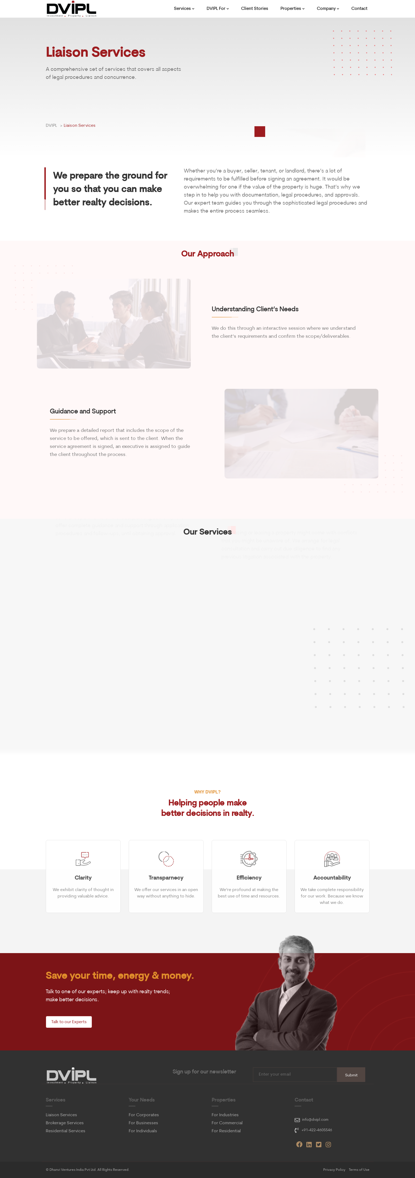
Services (182, 9)
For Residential (226, 1131)
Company (326, 9)
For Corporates (144, 1115)
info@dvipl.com (315, 1120)
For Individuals (143, 1131)
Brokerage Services (65, 1123)
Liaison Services (61, 1115)
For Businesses (143, 1123)
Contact (359, 9)
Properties (290, 9)
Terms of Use (359, 1170)
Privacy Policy (334, 1170)
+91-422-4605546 (317, 1130)
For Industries (225, 1115)
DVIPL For (216, 9)
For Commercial (227, 1123)
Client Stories (254, 9)
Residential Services (65, 1131)
